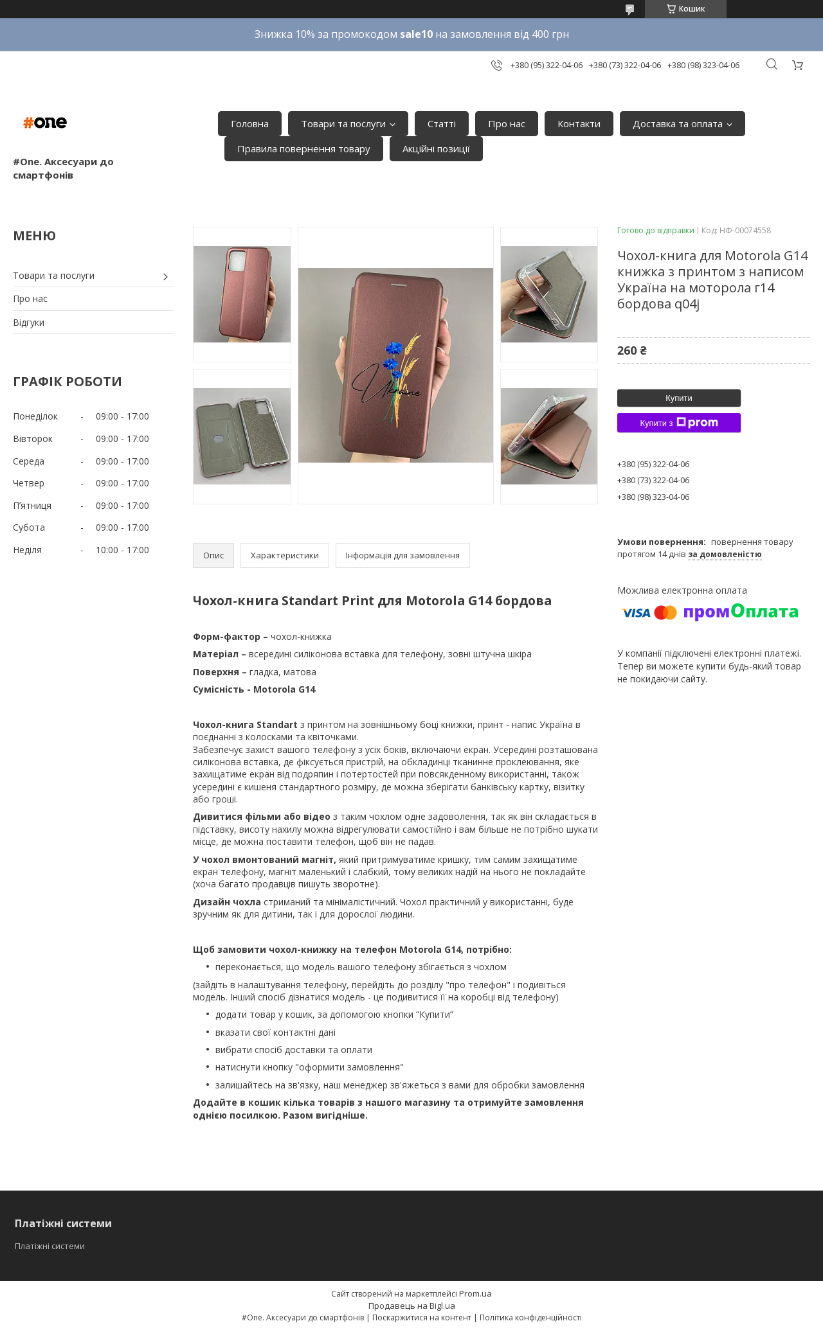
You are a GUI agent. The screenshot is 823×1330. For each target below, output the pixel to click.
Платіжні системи (50, 1246)
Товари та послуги (343, 123)
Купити (678, 398)
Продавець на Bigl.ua (411, 1305)
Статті (442, 123)
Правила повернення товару (303, 148)
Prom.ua (475, 1293)
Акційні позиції (436, 148)
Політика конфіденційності (531, 1317)
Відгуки (28, 322)
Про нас (506, 123)
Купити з (679, 423)
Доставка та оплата (678, 123)
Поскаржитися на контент (421, 1317)
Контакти (579, 123)
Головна (250, 123)
